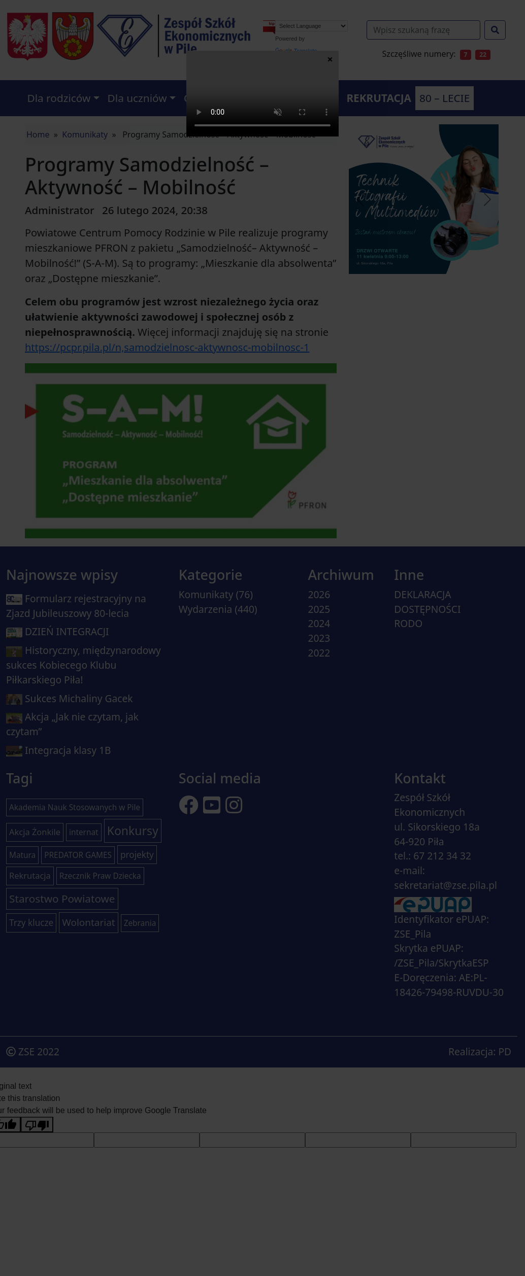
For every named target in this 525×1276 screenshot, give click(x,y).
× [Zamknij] (330, 58)
